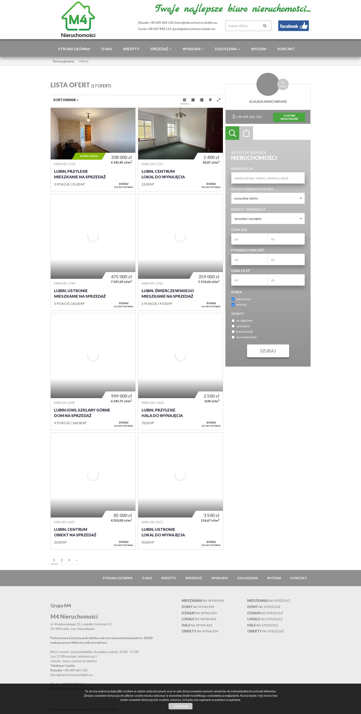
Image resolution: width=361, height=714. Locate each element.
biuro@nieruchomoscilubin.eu (196, 22)
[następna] (76, 560)
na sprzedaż (268, 600)
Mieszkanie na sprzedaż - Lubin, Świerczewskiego (180, 252)
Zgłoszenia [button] (227, 49)
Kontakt (286, 49)
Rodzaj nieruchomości (252, 189)
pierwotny (241, 299)
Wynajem (219, 578)
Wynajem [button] (193, 49)
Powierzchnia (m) (247, 250)
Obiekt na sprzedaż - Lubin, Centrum (93, 491)
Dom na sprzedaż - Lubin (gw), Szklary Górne (93, 371)
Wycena (258, 49)
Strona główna (74, 49)
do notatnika (123, 185)
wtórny (239, 304)
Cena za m (240, 270)
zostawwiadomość (289, 117)
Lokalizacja (242, 168)
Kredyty (131, 49)
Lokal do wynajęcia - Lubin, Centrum (180, 149)
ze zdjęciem (242, 320)
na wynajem (203, 600)
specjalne (241, 326)
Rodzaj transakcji (248, 209)
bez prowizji (242, 331)
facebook (293, 25)
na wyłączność (244, 337)
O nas (106, 49)
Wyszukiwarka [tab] (232, 133)
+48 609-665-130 (247, 117)
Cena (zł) (239, 230)
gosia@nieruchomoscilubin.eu (194, 29)
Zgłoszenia (247, 578)
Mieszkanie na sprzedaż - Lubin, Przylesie (93, 149)
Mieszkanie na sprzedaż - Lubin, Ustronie (93, 252)
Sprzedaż (193, 578)
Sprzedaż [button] (161, 49)
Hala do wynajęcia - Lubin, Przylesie (180, 371)
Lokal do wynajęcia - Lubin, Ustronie (180, 491)
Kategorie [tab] (246, 133)
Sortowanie (66, 100)
